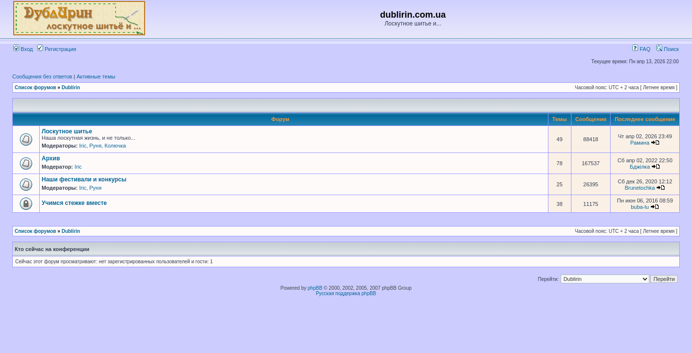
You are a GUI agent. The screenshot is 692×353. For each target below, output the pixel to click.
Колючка (115, 146)
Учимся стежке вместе (74, 203)
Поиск (667, 49)
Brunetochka (640, 188)
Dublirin (71, 87)
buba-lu (640, 207)
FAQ (641, 49)
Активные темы (95, 76)
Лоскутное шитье (67, 131)
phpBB (315, 288)
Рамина (639, 143)
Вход (23, 49)
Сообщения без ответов (42, 76)
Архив (51, 158)
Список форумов (35, 87)
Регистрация (56, 49)
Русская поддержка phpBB (346, 293)
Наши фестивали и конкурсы (84, 179)
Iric (82, 146)
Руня (95, 146)
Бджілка (640, 167)
